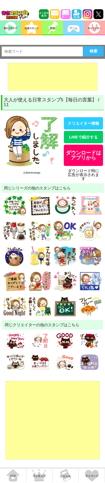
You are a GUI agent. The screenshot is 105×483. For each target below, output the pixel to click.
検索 (93, 51)
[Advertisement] (52, 77)
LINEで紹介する (83, 137)
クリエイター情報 (83, 123)
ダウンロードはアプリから (83, 155)
